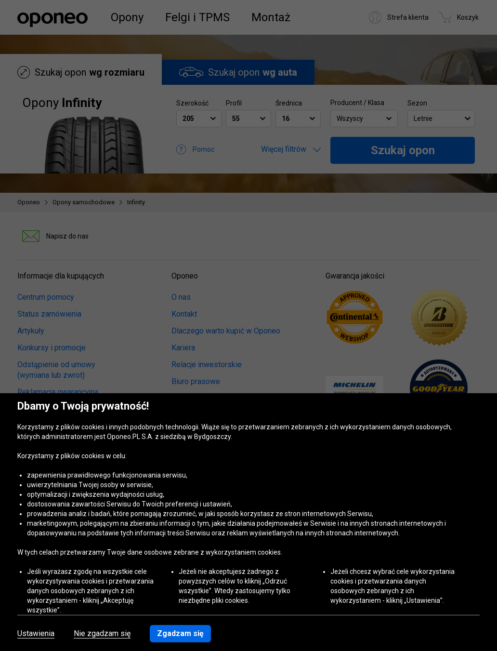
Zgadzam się (180, 633)
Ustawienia (35, 634)
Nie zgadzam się (102, 634)
